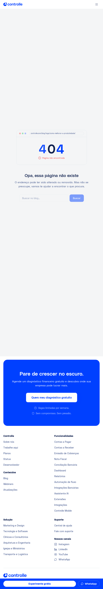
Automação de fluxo (65, 482)
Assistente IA (61, 493)
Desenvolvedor (11, 464)
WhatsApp (89, 583)
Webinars (8, 484)
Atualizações (10, 489)
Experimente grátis (40, 583)
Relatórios (59, 476)
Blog (5, 478)
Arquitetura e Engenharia (16, 542)
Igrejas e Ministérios (14, 548)
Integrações (60, 504)
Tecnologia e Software (15, 531)
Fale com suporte (63, 531)
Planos (7, 453)
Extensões (60, 499)
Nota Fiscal (60, 459)
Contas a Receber (64, 447)
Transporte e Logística (15, 554)
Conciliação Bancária (65, 464)
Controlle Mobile (63, 510)
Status (7, 459)
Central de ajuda (63, 525)
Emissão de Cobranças (66, 453)
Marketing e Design (13, 525)
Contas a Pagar (62, 441)
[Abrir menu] (97, 4)
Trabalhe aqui (10, 447)
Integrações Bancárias (66, 487)
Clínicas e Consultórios (15, 537)
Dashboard (60, 470)
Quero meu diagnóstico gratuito (51, 397)
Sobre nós (8, 441)
